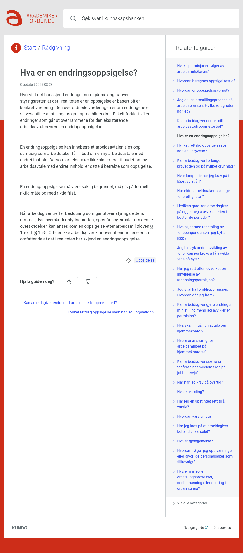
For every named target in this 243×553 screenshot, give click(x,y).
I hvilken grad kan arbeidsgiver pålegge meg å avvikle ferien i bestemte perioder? (200, 212)
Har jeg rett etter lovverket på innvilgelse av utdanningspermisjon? (199, 274)
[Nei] (89, 281)
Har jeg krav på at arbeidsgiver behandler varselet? (200, 429)
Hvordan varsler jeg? (192, 416)
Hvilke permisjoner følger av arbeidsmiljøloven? (198, 68)
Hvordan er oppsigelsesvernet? (201, 90)
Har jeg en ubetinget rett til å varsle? (199, 404)
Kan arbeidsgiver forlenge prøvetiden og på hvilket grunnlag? (204, 163)
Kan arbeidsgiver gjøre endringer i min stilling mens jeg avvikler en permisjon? (203, 310)
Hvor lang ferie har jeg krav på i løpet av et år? (201, 178)
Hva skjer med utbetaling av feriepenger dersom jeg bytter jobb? (200, 232)
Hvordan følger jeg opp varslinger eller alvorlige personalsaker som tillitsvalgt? (203, 456)
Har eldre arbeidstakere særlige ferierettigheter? (201, 194)
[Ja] (70, 281)
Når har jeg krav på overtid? (198, 382)
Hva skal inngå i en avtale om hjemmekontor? (199, 328)
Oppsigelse (145, 260)
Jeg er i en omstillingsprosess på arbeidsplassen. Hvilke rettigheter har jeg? (203, 105)
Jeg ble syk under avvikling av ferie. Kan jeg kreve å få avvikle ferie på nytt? (201, 253)
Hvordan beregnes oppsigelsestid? (204, 81)
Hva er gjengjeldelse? (193, 441)
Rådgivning (56, 47)
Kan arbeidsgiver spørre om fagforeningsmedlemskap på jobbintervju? (199, 367)
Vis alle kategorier (190, 503)
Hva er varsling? (188, 392)
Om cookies (222, 528)
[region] (84, 160)
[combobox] (151, 18)
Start (30, 47)
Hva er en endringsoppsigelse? (201, 136)
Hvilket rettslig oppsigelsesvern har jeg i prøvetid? (111, 312)
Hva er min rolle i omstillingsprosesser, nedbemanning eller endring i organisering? (199, 480)
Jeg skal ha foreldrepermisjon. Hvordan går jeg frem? (200, 292)
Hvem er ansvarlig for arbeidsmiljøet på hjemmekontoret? (193, 346)
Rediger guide (194, 528)
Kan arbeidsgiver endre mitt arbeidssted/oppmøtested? (68, 302)
